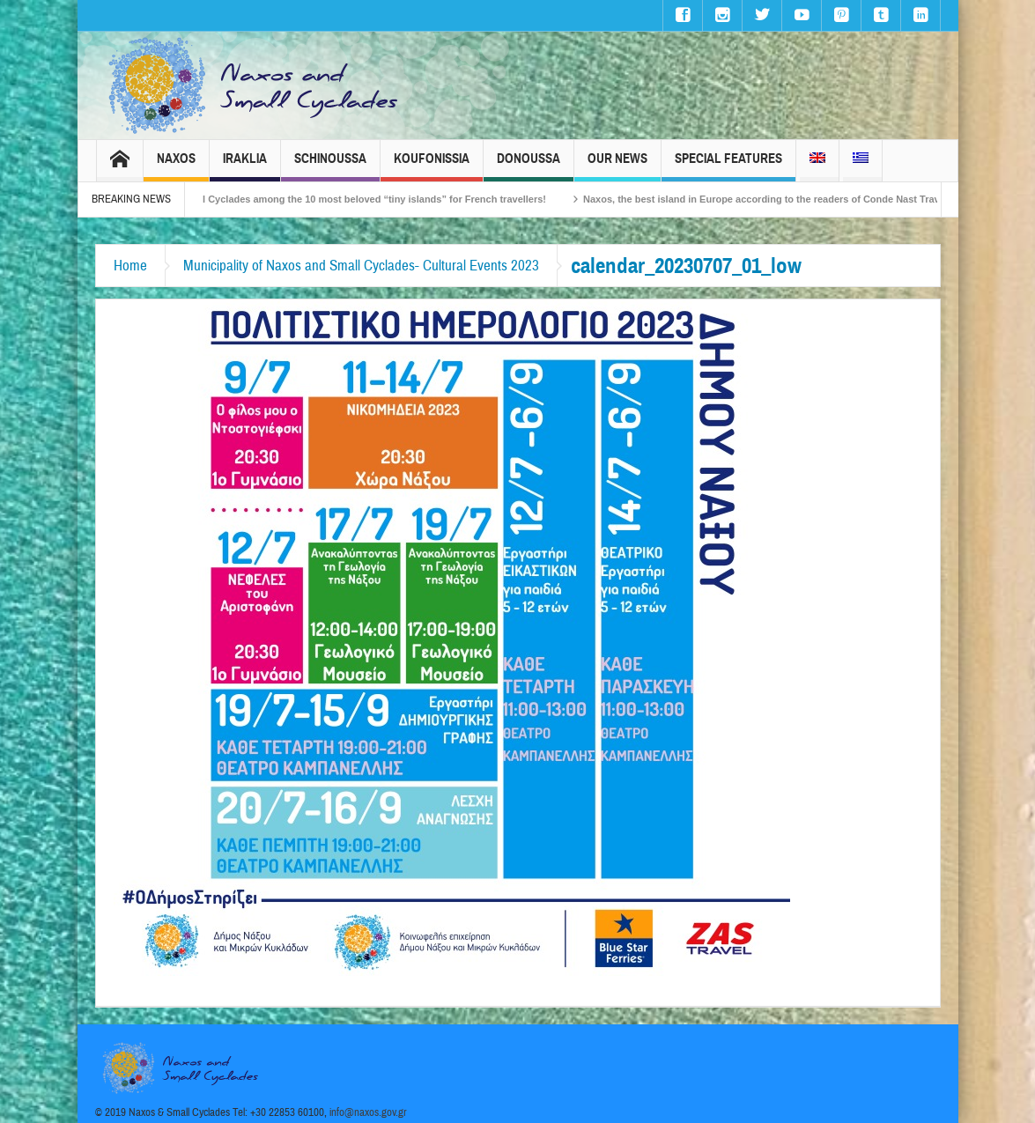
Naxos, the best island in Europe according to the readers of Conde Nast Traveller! (781, 199)
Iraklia (245, 166)
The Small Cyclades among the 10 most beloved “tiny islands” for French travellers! (360, 199)
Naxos (176, 166)
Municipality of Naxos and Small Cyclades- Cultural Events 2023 (361, 265)
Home (130, 265)
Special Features (728, 166)
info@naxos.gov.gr (368, 1112)
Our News (617, 166)
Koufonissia (432, 166)
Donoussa (528, 166)
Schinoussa (330, 166)
